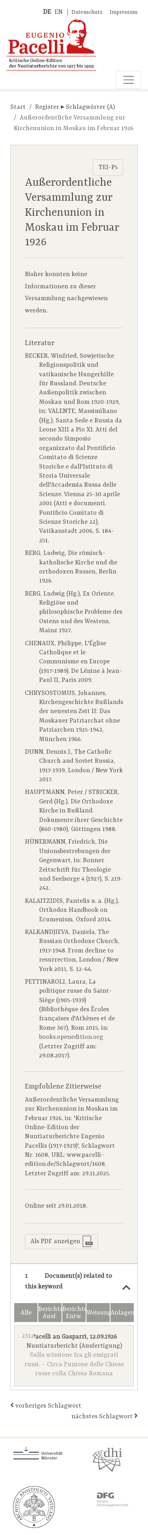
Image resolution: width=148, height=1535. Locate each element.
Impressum (123, 12)
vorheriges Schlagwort (45, 1405)
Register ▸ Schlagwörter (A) (75, 107)
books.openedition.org (71, 1037)
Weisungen (98, 1313)
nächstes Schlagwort (104, 1416)
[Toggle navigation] (128, 80)
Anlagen (122, 1313)
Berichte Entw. (74, 1313)
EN (58, 12)
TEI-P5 (108, 167)
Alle (26, 1313)
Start (18, 107)
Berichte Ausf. (50, 1313)
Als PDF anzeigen (61, 1241)
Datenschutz (87, 12)
